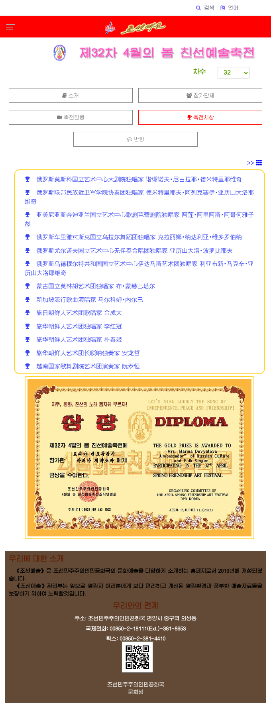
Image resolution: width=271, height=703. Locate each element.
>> (254, 163)
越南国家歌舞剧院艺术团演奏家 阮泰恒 (82, 366)
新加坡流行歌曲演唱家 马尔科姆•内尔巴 (84, 300)
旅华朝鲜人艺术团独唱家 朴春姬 (73, 340)
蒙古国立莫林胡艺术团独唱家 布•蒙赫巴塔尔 (90, 286)
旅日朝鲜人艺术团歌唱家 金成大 (73, 313)
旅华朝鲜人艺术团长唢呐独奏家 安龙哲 (82, 353)
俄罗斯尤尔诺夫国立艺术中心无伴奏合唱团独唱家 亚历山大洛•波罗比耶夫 (129, 251)
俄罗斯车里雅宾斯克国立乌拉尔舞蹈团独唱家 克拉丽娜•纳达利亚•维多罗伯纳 (133, 237)
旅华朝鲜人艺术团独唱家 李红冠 (73, 327)
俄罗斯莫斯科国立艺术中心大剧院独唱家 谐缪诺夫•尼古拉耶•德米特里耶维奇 (133, 180)
